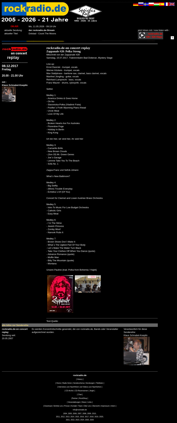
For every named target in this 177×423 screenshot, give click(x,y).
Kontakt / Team (76, 406)
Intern (113, 406)
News (84, 402)
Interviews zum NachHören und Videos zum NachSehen (79, 387)
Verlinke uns (58, 406)
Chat (80, 394)
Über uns (87, 406)
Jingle (92, 391)
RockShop (83, 398)
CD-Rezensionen (81, 391)
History (79, 379)
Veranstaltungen (74, 402)
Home (58, 383)
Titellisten (99, 383)
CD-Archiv (70, 391)
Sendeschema (78, 383)
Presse (66, 406)
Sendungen (90, 383)
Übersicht (96, 406)
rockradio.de (80, 375)
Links (90, 402)
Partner (75, 398)
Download (48, 406)
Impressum (105, 406)
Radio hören (67, 383)
